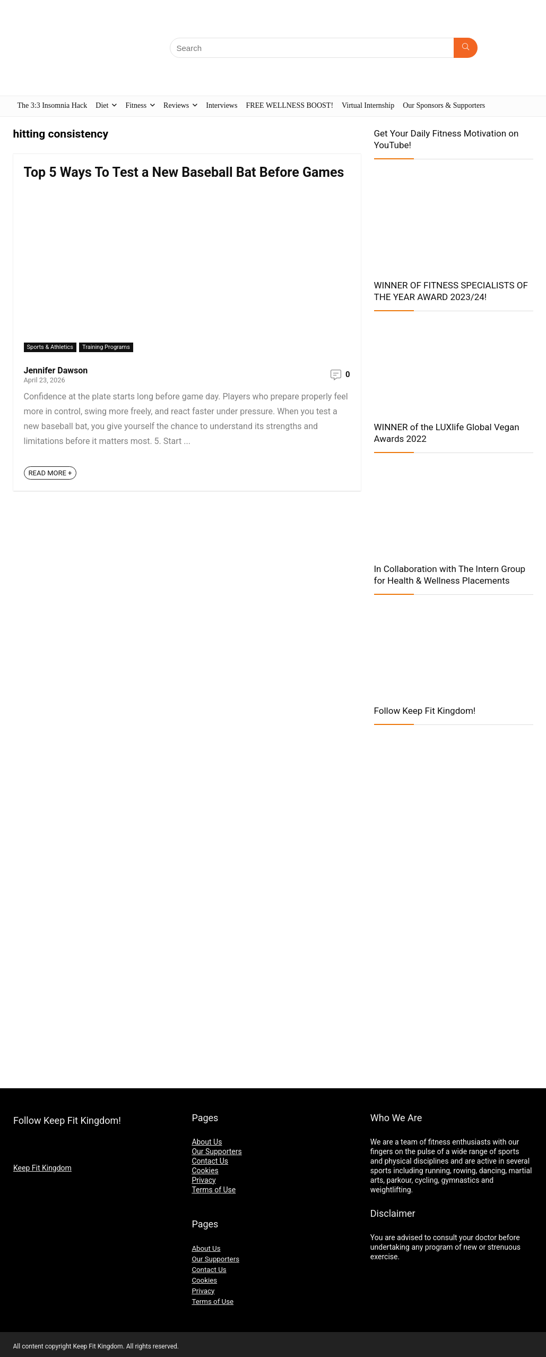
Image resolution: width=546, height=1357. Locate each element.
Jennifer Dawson (56, 370)
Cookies (205, 1170)
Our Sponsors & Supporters (444, 105)
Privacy (203, 1180)
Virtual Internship (368, 105)
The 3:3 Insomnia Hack (53, 105)
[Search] (466, 48)
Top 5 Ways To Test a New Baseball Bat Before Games (184, 172)
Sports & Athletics (50, 347)
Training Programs (106, 347)
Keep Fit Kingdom (42, 1168)
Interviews (221, 105)
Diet (102, 105)
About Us (207, 1142)
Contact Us (210, 1161)
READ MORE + (50, 473)
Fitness (135, 105)
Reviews (176, 105)
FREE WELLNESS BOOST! (289, 105)
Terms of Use (214, 1189)
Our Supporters (216, 1151)
